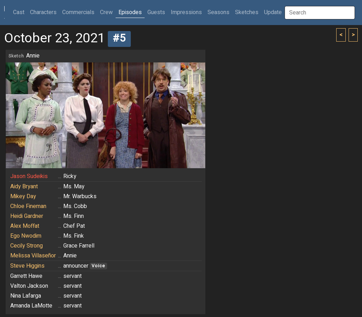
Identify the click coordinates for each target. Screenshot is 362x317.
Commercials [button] (78, 12)
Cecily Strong (26, 246)
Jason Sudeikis (29, 176)
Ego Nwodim (25, 236)
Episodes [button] (130, 12)
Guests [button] (156, 12)
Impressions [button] (186, 12)
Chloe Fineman (28, 206)
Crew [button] (106, 12)
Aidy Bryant (24, 186)
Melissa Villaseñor (33, 255)
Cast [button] (20, 12)
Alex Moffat (24, 226)
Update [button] (273, 12)
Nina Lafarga (25, 296)
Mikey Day (23, 196)
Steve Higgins (27, 266)
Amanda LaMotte (31, 305)
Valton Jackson (29, 286)
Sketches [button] (246, 12)
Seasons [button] (218, 12)
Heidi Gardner (26, 216)
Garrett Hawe (26, 276)
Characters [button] (43, 12)
